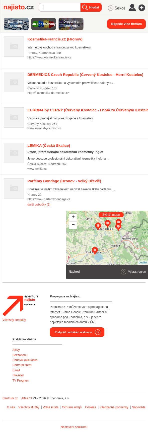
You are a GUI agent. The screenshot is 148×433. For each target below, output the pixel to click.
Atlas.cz (26, 398)
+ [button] (73, 217)
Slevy (16, 350)
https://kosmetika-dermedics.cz (48, 93)
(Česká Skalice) (48, 145)
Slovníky (18, 375)
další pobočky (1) (39, 204)
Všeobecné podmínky (114, 407)
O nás (11, 407)
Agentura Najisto (20, 305)
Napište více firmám (126, 24)
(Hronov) (54, 39)
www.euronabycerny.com (44, 128)
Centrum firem (21, 365)
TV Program (20, 380)
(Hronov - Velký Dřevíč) (64, 181)
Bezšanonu (19, 355)
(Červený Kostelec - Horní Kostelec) (85, 74)
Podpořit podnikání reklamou (73, 332)
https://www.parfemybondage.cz (49, 199)
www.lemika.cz (37, 169)
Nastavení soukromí (74, 427)
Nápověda (139, 407)
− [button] (73, 225)
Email (16, 370)
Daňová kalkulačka (25, 360)
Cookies (90, 407)
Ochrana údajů (72, 407)
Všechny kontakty (14, 320)
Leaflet (143, 262)
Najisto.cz (21, 7)
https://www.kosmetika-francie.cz (49, 57)
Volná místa (51, 407)
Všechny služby (29, 407)
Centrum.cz (10, 398)
